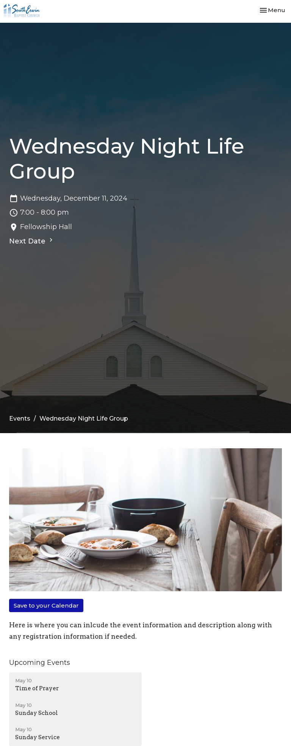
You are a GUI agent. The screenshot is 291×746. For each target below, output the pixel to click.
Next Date (32, 240)
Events (19, 418)
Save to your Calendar (46, 605)
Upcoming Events (39, 662)
